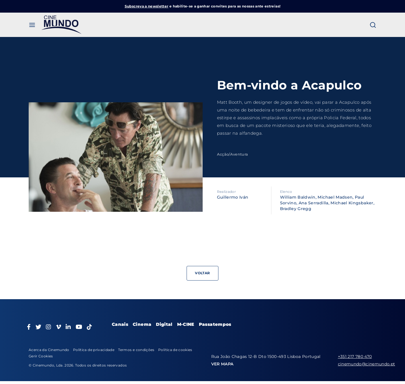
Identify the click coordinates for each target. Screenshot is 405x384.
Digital (164, 324)
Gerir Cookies (41, 356)
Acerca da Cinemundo (49, 350)
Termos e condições (136, 350)
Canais (120, 324)
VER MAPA (222, 364)
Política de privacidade (93, 350)
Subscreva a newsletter (147, 6)
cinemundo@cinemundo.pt (366, 364)
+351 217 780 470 (355, 356)
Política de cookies (175, 350)
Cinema (142, 324)
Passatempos (215, 324)
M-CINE (185, 324)
